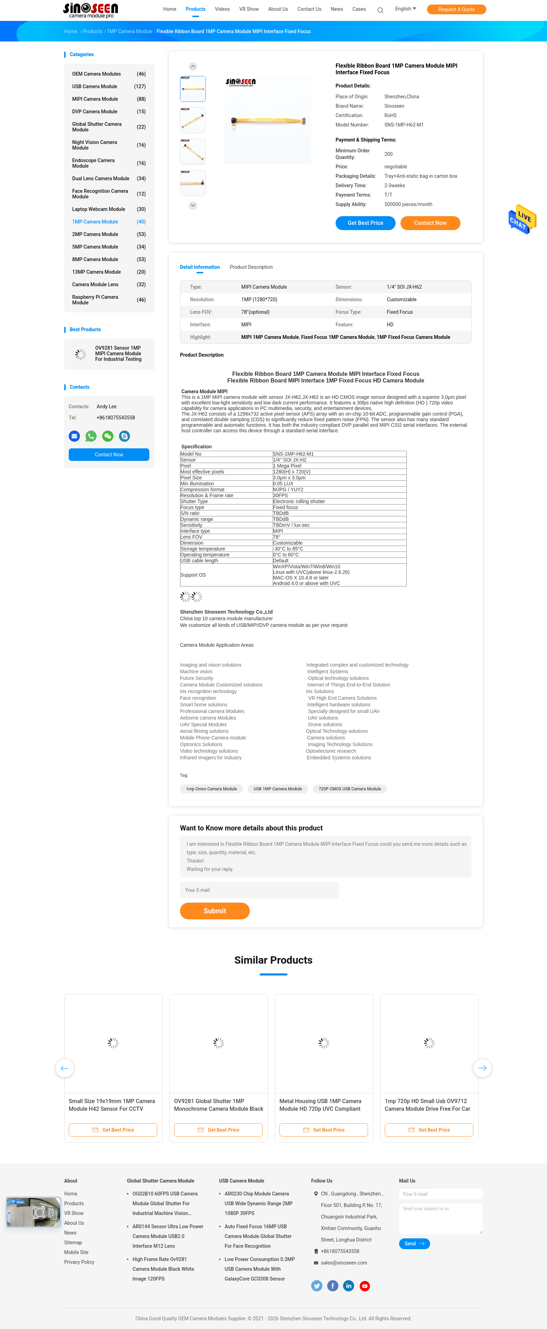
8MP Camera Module (109, 259)
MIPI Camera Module (109, 99)
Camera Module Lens (109, 284)
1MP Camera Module (109, 221)
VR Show (74, 1213)
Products (74, 1203)
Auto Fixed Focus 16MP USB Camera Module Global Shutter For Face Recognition (258, 1236)
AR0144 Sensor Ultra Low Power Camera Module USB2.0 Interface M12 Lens (168, 1236)
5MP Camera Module (109, 246)
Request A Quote (457, 9)
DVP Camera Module (109, 111)
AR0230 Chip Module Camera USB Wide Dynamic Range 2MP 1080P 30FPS (259, 1203)
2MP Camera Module (109, 234)
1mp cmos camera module (211, 789)
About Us (74, 1223)
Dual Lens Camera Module (109, 178)
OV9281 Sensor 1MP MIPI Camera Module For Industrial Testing (118, 353)
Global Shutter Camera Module (109, 126)
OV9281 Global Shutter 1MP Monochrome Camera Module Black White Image (218, 1109)
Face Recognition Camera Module (109, 193)
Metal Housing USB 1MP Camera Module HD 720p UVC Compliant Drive (320, 1109)
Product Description (251, 267)
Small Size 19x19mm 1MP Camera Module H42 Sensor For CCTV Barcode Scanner (112, 1109)
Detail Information (200, 267)
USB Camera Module (109, 86)
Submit (215, 911)
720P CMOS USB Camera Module (350, 789)
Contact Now (109, 454)
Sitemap (73, 1242)
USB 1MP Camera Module (278, 789)
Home (70, 1194)
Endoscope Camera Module (109, 163)
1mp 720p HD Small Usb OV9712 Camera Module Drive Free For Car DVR (427, 1109)
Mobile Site (76, 1252)
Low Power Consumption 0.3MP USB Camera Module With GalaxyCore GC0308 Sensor (260, 1269)
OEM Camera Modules (109, 73)
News (70, 1233)
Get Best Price (365, 223)
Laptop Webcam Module (109, 209)
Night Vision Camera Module (109, 145)
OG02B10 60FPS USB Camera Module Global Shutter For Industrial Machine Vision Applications (165, 1204)
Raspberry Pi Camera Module (109, 299)
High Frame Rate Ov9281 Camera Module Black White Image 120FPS (163, 1269)
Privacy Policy (79, 1262)
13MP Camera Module (109, 271)
